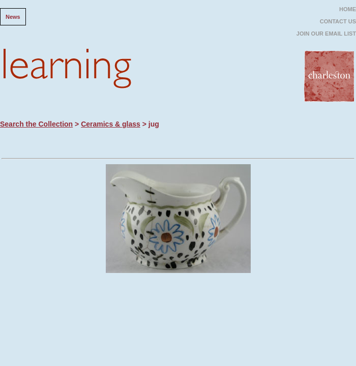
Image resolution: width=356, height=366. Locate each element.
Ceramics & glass (110, 124)
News (13, 17)
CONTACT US (338, 21)
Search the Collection (36, 124)
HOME (347, 9)
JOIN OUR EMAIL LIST (326, 33)
